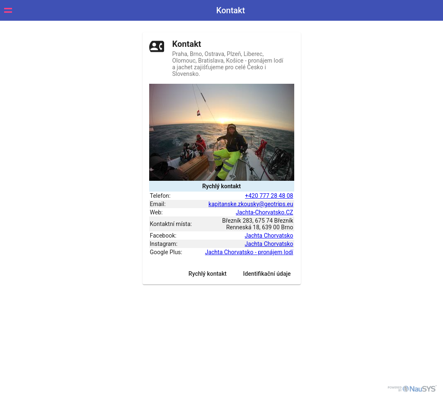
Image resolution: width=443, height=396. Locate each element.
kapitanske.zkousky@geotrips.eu (250, 204)
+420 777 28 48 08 (269, 195)
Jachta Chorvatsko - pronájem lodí (249, 252)
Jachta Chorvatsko (269, 235)
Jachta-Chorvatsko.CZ (264, 212)
